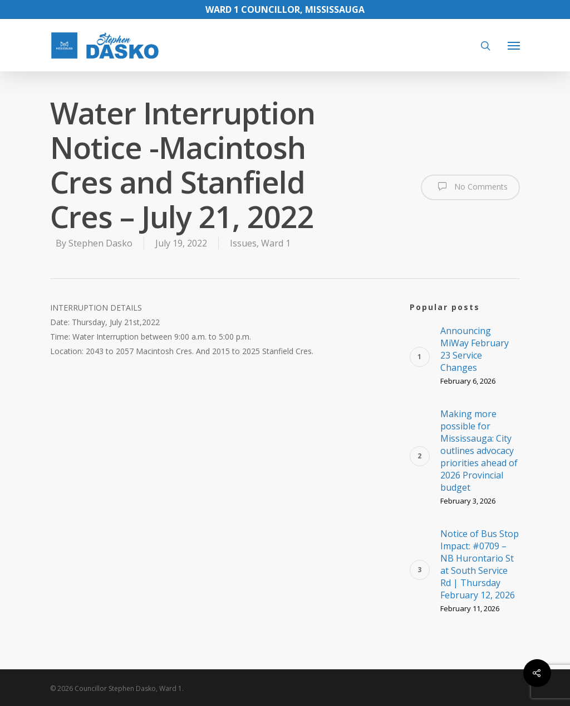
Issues (243, 243)
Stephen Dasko (100, 243)
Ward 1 (276, 243)
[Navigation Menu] (514, 45)
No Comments (470, 186)
